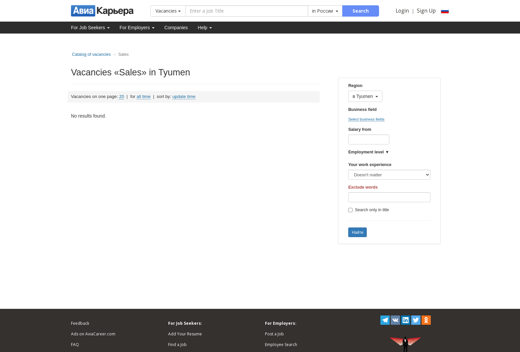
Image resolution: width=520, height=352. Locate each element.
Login (402, 10)
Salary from (359, 129)
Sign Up (426, 10)
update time (183, 96)
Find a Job (177, 344)
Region (355, 85)
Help (205, 27)
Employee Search (281, 344)
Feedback (80, 323)
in (325, 11)
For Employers (137, 27)
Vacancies (168, 11)
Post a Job (274, 334)
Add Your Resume (185, 334)
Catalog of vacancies (91, 54)
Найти (357, 232)
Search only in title (368, 210)
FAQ (75, 344)
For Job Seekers (90, 27)
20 (121, 96)
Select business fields (366, 119)
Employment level (366, 152)
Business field (362, 109)
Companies (176, 27)
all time (144, 96)
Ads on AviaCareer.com (93, 334)
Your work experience (369, 164)
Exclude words (363, 187)
